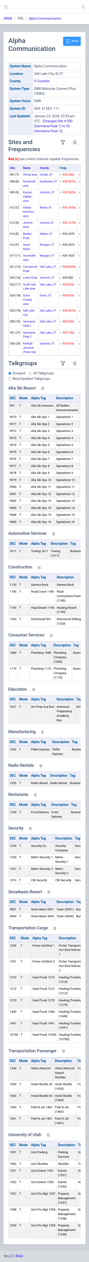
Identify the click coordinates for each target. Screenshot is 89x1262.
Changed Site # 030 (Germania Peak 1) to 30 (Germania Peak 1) (53, 126)
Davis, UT (46, 295)
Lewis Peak (30, 277)
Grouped (19, 373)
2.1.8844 (16, 1256)
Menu (72, 41)
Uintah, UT (46, 174)
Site (12, 168)
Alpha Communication (44, 18)
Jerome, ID (46, 222)
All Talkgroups (43, 373)
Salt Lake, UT (48, 266)
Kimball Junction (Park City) (29, 348)
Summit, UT (47, 192)
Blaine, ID (46, 207)
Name (26, 168)
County (44, 168)
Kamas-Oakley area (28, 197)
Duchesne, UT (48, 181)
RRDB (8, 18)
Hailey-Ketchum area (28, 212)
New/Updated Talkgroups (31, 379)
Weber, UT (46, 234)
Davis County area (27, 300)
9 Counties (42, 81)
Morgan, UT (47, 244)
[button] (83, 6)
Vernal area (30, 174)
